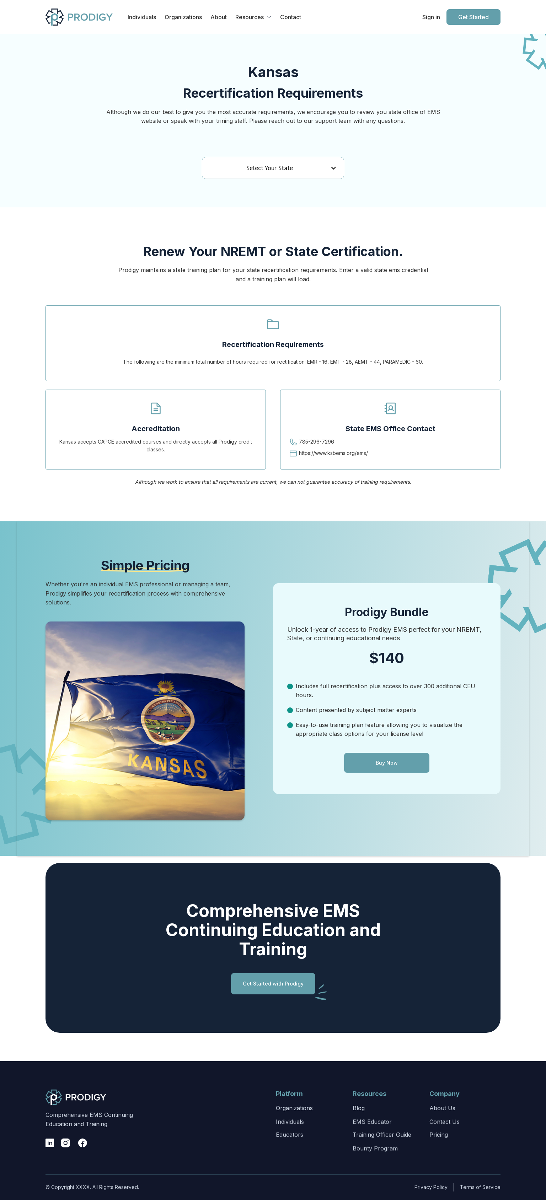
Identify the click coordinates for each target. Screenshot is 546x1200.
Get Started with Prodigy (273, 988)
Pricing (438, 1156)
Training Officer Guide (382, 1156)
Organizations (294, 1116)
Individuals (290, 1137)
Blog (359, 1116)
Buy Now (387, 778)
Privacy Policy (426, 1187)
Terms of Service (471, 1187)
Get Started (473, 17)
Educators (289, 1156)
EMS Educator (372, 1137)
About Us (442, 1116)
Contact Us (444, 1137)
